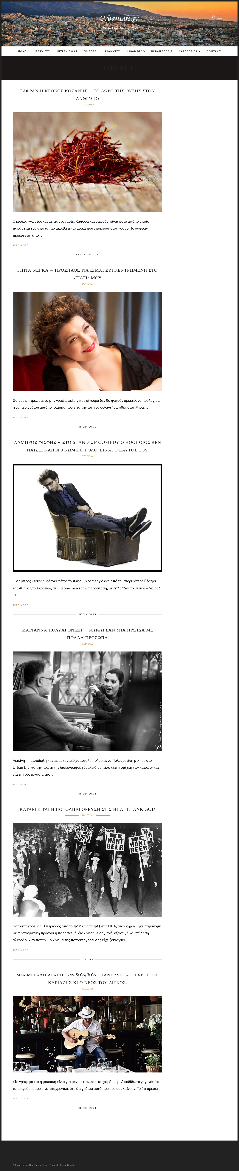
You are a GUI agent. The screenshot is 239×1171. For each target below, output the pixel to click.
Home (22, 51)
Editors (90, 51)
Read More (20, 245)
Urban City (111, 51)
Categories (188, 51)
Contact (214, 51)
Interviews (42, 51)
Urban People (162, 51)
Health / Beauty (87, 254)
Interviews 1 (87, 614)
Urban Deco (135, 51)
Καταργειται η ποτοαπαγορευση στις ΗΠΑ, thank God (87, 809)
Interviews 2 (67, 51)
